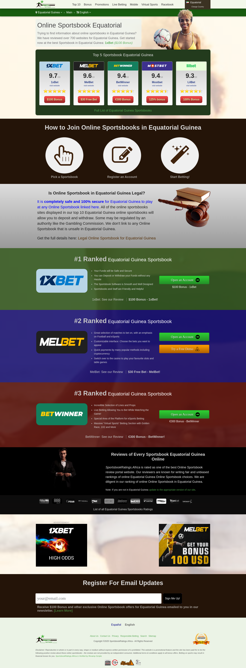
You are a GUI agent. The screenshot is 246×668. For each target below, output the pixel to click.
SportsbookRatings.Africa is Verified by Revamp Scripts (79, 656)
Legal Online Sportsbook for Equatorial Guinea (92, 229)
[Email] (98, 598)
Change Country (198, 7)
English (83, 12)
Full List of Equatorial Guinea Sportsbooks (123, 110)
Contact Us (105, 636)
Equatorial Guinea (49, 12)
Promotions (102, 4)
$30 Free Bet (89, 99)
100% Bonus (191, 99)
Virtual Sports (149, 4)
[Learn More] (63, 610)
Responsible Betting (129, 636)
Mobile (134, 4)
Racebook (167, 4)
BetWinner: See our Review (104, 453)
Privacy (115, 636)
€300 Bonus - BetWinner (201, 418)
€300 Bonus (123, 99)
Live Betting (119, 4)
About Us (94, 636)
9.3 (190, 75)
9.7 (53, 75)
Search (143, 636)
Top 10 (76, 4)
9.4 (121, 75)
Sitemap (152, 636)
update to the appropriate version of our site (183, 482)
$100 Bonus (54, 99)
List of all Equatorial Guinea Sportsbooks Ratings (123, 509)
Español (116, 624)
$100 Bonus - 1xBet (201, 284)
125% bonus (157, 99)
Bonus (88, 4)
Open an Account (199, 280)
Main (69, 12)
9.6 (87, 75)
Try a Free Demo (199, 346)
